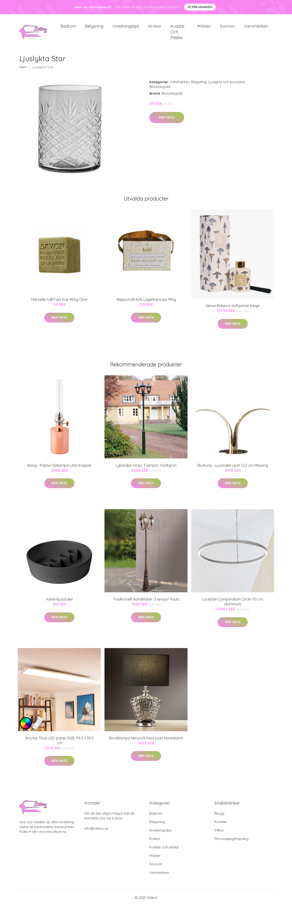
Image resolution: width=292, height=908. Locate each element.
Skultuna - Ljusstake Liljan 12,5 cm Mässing (232, 467)
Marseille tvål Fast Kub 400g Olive (59, 302)
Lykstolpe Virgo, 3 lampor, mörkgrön (146, 467)
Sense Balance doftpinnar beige (233, 308)
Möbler (204, 27)
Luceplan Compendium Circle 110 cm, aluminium (233, 604)
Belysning (94, 27)
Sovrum (227, 27)
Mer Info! (167, 120)
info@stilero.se (96, 831)
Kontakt (220, 824)
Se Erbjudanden (200, 7)
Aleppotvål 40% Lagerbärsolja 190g (146, 302)
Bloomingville (160, 89)
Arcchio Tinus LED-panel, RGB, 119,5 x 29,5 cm (59, 742)
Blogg (219, 816)
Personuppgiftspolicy (231, 841)
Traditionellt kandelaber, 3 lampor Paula (146, 601)
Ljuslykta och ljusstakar (226, 84)
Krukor (154, 27)
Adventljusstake (59, 601)
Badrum (68, 27)
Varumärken (256, 27)
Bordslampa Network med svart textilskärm (146, 740)
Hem (23, 69)
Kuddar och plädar (177, 33)
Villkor (219, 833)
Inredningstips (125, 27)
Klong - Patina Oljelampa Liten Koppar (59, 467)
